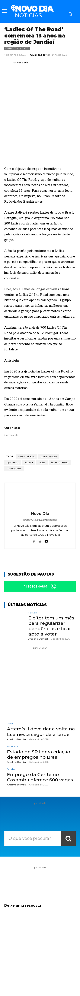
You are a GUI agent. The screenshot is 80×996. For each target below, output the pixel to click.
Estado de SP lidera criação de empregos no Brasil (38, 720)
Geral (10, 689)
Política (32, 578)
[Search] (68, 804)
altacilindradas (26, 422)
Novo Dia (22, 62)
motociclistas (14, 434)
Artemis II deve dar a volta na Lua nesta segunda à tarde (41, 697)
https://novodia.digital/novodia (40, 485)
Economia (12, 712)
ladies (42, 428)
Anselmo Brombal (38, 604)
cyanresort (13, 428)
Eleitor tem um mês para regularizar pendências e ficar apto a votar (51, 592)
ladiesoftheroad (59, 428)
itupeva (29, 428)
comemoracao (49, 422)
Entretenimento (17, 48)
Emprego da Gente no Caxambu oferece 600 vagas (40, 743)
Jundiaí (11, 735)
